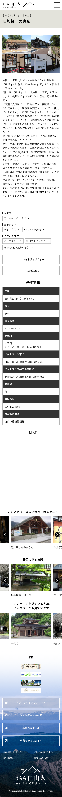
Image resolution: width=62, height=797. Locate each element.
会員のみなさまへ (43, 752)
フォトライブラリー (25, 259)
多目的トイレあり (37, 241)
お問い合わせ (40, 758)
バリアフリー (13, 241)
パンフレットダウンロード (25, 702)
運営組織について (12, 752)
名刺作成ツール (22, 728)
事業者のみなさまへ (23, 740)
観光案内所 (8, 758)
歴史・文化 (12, 229)
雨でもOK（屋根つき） (18, 247)
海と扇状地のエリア (17, 218)
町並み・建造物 (34, 229)
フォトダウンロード (23, 715)
